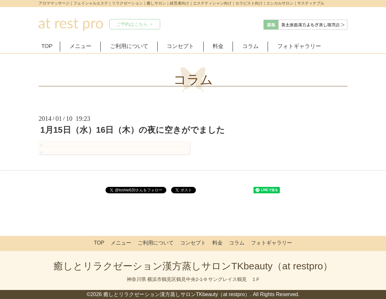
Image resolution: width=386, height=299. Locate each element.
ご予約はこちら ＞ (134, 24)
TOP (47, 46)
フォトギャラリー (299, 46)
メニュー (80, 46)
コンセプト (180, 46)
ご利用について (129, 46)
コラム (250, 46)
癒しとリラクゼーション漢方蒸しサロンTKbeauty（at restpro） (193, 266)
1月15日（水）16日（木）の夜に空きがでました (132, 130)
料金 (218, 46)
